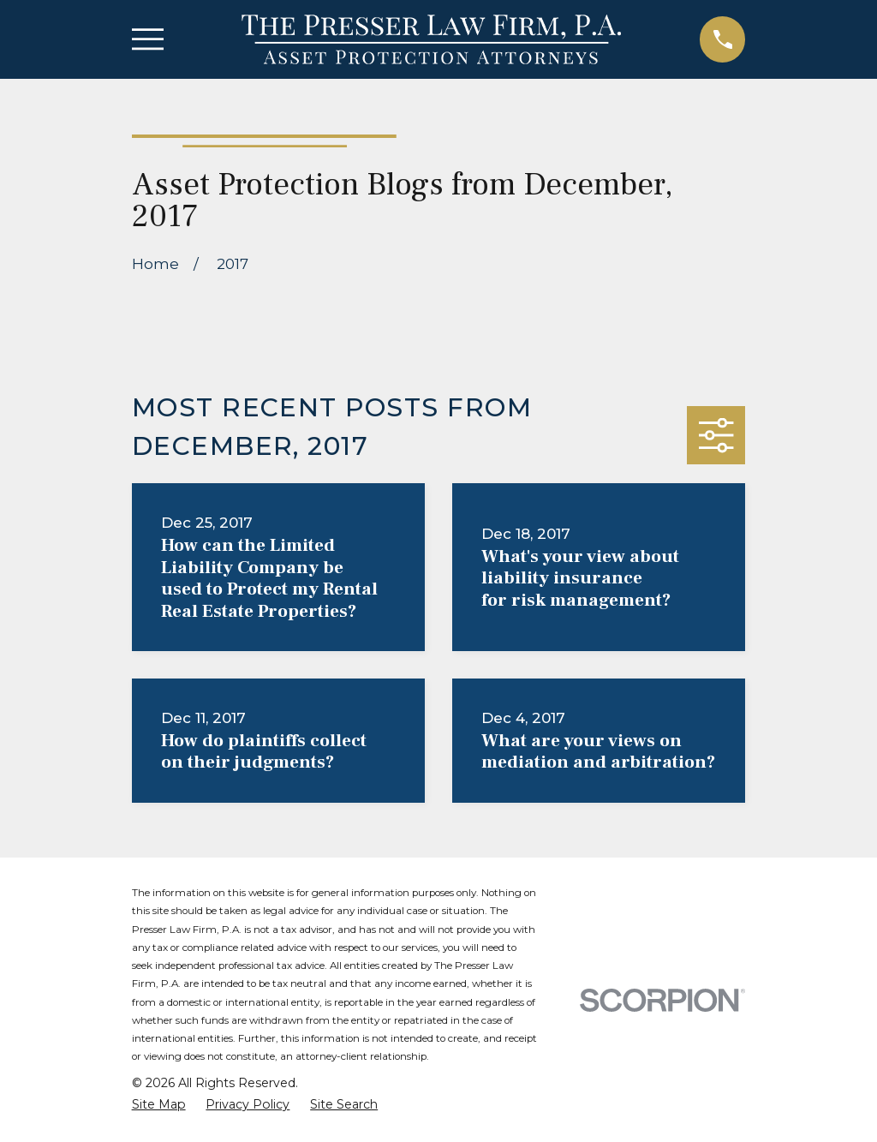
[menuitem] (159, 1105)
